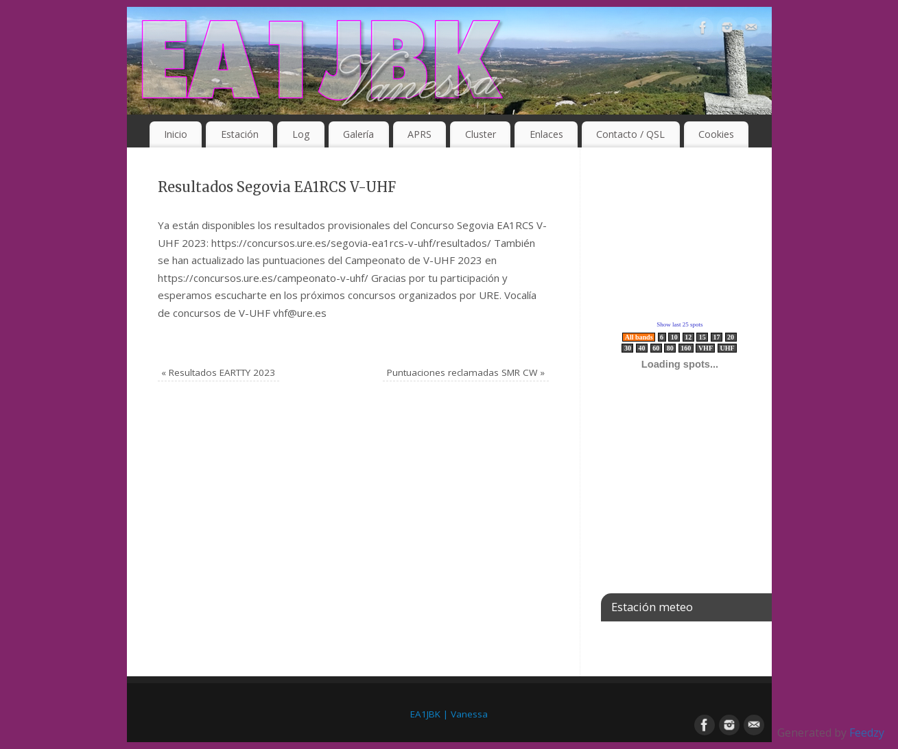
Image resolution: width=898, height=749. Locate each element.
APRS (419, 134)
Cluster (480, 134)
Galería (358, 134)
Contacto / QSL (630, 134)
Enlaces (546, 134)
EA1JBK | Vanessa (449, 714)
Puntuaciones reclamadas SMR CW (466, 372)
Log (301, 134)
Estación (240, 134)
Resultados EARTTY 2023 (218, 372)
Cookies (716, 134)
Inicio (175, 134)
